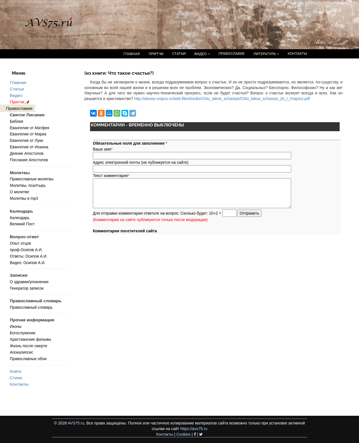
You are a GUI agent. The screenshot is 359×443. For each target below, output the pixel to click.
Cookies (183, 434)
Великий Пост (22, 224)
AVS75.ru (76, 423)
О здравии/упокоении (29, 282)
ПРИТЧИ (156, 54)
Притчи (20, 101)
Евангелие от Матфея (29, 128)
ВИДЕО (202, 54)
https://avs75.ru (193, 428)
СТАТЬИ (179, 53)
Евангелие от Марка (28, 134)
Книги (15, 371)
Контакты (19, 384)
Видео (16, 95)
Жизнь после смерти (28, 346)
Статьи (17, 89)
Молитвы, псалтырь (28, 185)
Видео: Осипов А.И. (27, 262)
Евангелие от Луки (26, 140)
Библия (16, 121)
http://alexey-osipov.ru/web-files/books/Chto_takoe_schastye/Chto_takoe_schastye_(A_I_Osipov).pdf (222, 98)
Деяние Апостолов (26, 153)
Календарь (19, 217)
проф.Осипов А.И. (26, 249)
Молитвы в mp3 (24, 198)
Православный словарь (31, 307)
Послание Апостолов (29, 160)
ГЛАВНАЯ (131, 54)
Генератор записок (26, 288)
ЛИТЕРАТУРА (266, 54)
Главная (18, 82)
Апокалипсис (21, 352)
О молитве (19, 192)
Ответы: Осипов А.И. (28, 256)
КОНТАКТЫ (297, 53)
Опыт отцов (20, 243)
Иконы (16, 326)
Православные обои (28, 358)
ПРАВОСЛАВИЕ (231, 53)
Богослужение (22, 333)
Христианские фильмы (30, 339)
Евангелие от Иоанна (29, 147)
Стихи (16, 377)
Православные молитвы (32, 179)
